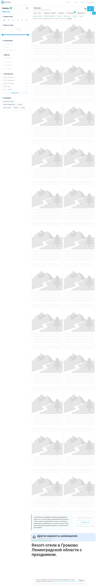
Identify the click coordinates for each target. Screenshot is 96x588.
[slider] (2, 34)
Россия (39, 18)
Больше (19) (15, 93)
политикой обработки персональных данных (65, 581)
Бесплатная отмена (8, 101)
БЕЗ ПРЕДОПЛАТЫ (9, 104)
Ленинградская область (48, 18)
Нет (4, 20)
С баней (23, 107)
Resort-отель (63, 18)
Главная (35, 18)
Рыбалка (15, 107)
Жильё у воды (7, 107)
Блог (68, 2)
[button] (50, 13)
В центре (20, 104)
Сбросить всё (6, 11)
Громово (57, 18)
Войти (82, 2)
